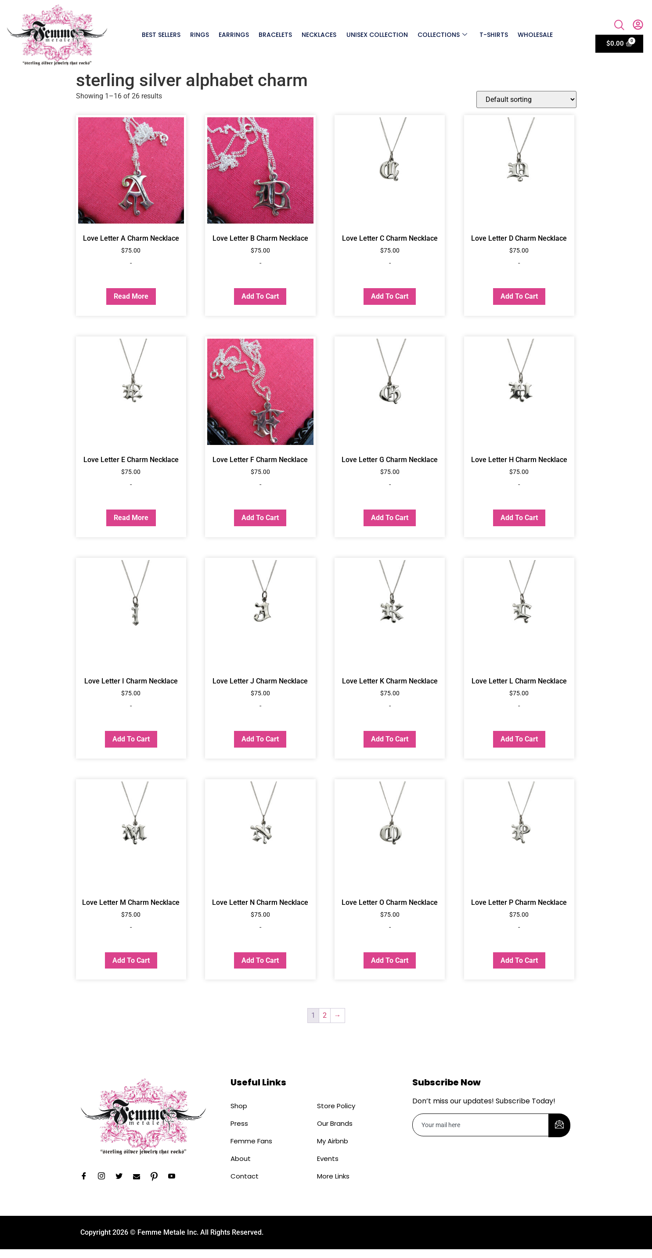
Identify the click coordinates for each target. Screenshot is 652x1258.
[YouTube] (174, 1176)
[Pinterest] (157, 1176)
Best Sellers (161, 34)
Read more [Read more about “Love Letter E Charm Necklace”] (131, 517)
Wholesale (535, 34)
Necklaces (319, 34)
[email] (480, 1124)
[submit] (559, 1125)
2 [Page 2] (325, 1015)
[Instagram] (104, 1176)
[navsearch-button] (619, 26)
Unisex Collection (377, 34)
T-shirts (493, 34)
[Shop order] (526, 99)
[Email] (139, 1176)
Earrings (234, 34)
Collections (442, 34)
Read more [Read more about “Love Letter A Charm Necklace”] (131, 296)
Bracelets (275, 34)
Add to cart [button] (260, 296)
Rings (200, 34)
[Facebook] (87, 1176)
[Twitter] (122, 1176)
